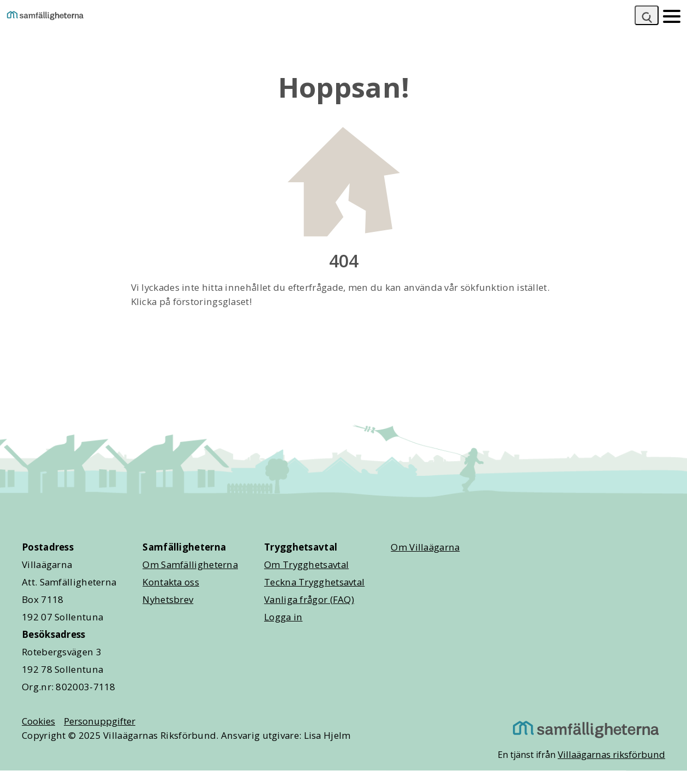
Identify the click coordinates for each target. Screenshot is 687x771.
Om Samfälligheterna (190, 564)
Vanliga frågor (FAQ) (309, 599)
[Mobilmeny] (672, 15)
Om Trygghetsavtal (306, 564)
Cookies (38, 721)
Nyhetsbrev (167, 599)
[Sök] (647, 15)
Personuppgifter (99, 721)
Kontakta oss (170, 582)
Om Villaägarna (425, 547)
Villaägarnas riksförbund (611, 754)
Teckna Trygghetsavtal (314, 582)
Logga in (283, 617)
